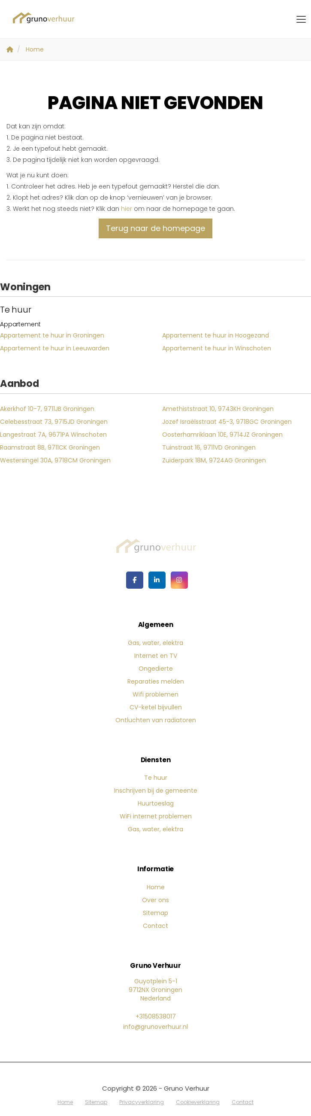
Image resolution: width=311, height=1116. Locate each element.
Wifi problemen (155, 694)
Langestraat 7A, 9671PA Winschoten (53, 434)
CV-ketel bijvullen (156, 707)
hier (126, 208)
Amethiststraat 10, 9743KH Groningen (218, 408)
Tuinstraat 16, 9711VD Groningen (209, 447)
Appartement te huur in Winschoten (216, 348)
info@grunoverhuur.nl (155, 1026)
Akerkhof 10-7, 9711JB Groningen (47, 408)
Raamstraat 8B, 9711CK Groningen (50, 447)
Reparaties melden (155, 681)
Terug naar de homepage (155, 228)
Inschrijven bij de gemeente (155, 790)
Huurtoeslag (156, 803)
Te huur (155, 777)
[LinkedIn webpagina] (157, 580)
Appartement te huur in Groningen (52, 335)
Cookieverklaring (198, 1102)
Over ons (155, 900)
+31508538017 (156, 1016)
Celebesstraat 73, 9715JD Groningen (54, 421)
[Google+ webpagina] (179, 580)
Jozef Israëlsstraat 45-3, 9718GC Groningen (227, 421)
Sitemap (155, 913)
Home (156, 887)
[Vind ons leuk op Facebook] (134, 580)
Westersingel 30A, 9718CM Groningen (55, 460)
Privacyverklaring (141, 1102)
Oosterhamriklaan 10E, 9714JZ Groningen (222, 434)
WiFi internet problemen (156, 816)
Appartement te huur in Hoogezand (215, 335)
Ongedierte (156, 668)
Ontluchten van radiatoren (155, 720)
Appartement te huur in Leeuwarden (54, 348)
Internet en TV (155, 655)
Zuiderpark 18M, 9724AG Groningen (214, 460)
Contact (155, 925)
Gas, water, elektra (155, 643)
